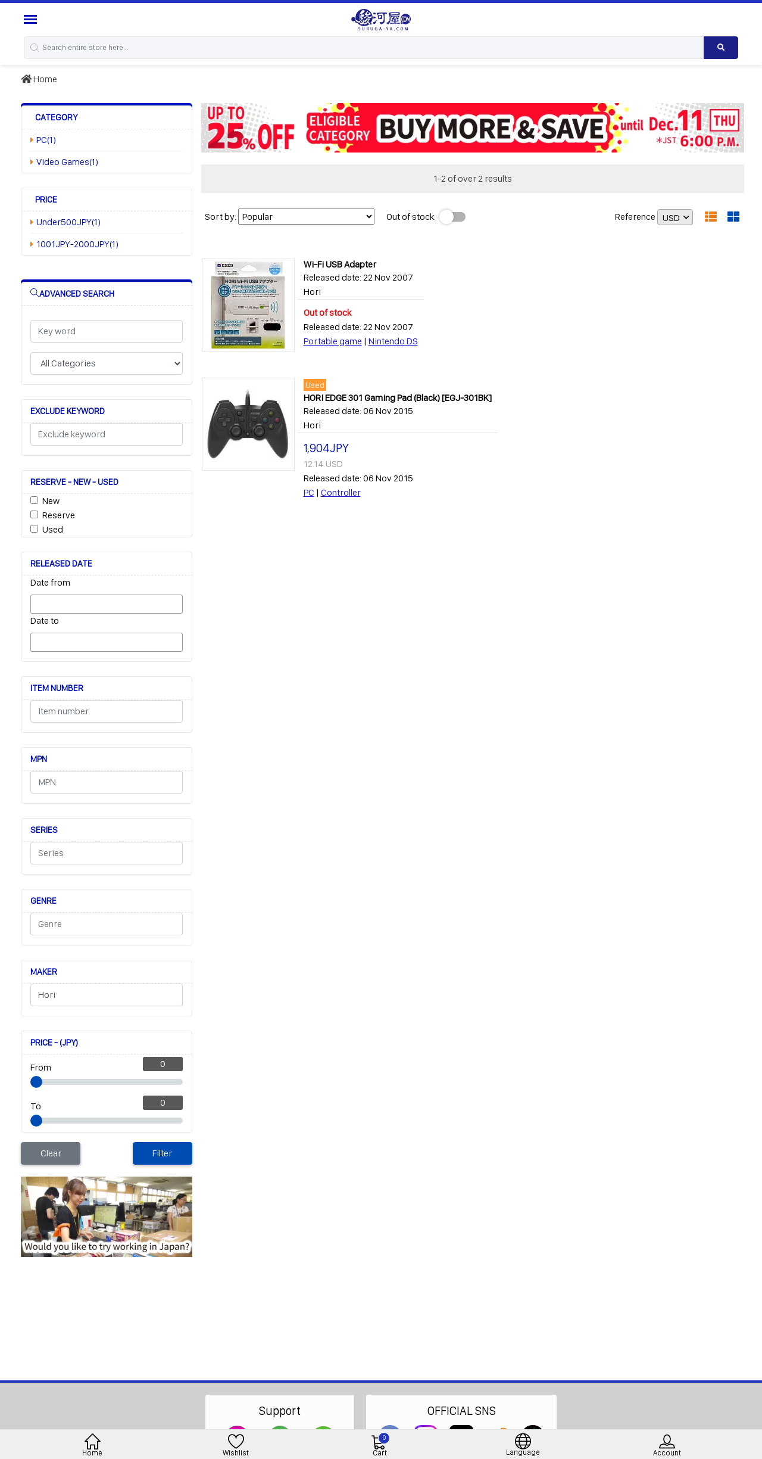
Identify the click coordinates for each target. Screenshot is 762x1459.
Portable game (333, 341)
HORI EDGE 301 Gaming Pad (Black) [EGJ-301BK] (398, 397)
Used (52, 529)
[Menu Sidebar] (32, 19)
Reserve (58, 515)
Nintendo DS (393, 341)
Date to (44, 620)
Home (39, 79)
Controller (341, 492)
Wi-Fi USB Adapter (340, 264)
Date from (50, 582)
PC (309, 492)
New (51, 500)
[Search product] (721, 47)
